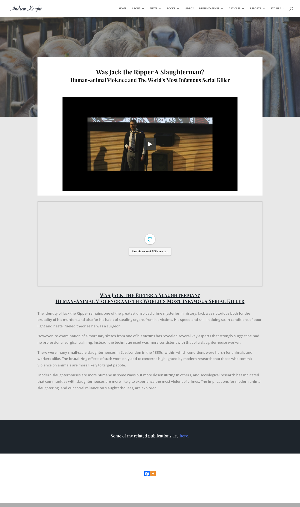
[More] (153, 473)
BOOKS (171, 8)
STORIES (276, 8)
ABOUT (136, 8)
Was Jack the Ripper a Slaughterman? (150, 295)
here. (184, 435)
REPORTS (255, 8)
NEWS (153, 8)
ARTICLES (234, 8)
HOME (122, 8)
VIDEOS (189, 8)
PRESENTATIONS (209, 8)
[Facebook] (147, 473)
